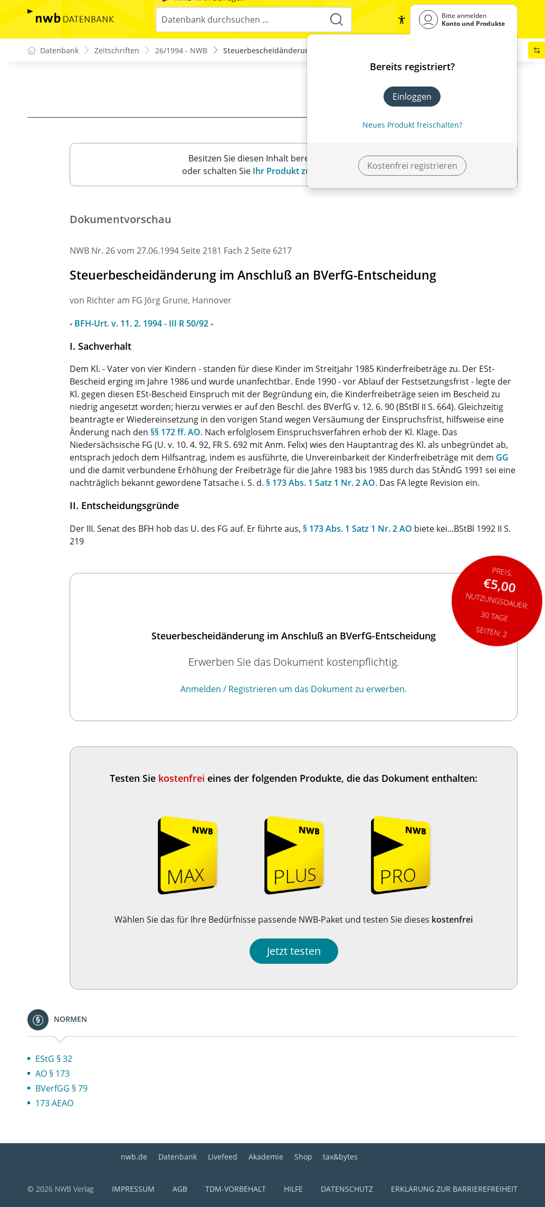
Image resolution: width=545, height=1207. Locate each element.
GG (502, 457)
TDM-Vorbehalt (235, 1189)
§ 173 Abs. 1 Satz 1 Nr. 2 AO (320, 482)
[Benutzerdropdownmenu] (464, 19)
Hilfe (293, 1189)
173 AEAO (54, 1103)
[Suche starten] (336, 19)
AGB (180, 1189)
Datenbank (177, 1157)
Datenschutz (347, 1189)
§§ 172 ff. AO (175, 432)
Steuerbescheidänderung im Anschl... (290, 50)
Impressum (133, 1189)
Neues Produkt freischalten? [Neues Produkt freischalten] (412, 125)
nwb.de (134, 1157)
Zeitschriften (116, 50)
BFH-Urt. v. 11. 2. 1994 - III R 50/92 (141, 323)
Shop (303, 1157)
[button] (401, 19)
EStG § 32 (53, 1059)
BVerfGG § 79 (61, 1088)
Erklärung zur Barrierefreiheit (454, 1189)
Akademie (265, 1157)
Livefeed (222, 1157)
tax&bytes (340, 1157)
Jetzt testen (294, 951)
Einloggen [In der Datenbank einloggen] (412, 96)
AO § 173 (52, 1073)
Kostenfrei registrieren (412, 165)
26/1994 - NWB (181, 50)
